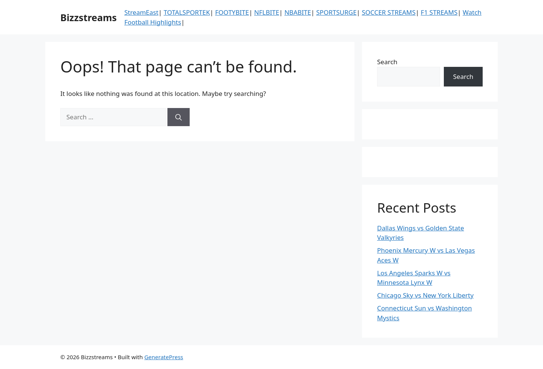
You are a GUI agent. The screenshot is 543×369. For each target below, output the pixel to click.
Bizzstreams (88, 17)
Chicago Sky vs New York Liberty (425, 295)
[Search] (178, 117)
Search (387, 61)
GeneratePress (163, 357)
